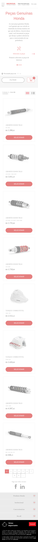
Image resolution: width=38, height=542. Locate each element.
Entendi (32, 524)
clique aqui (28, 534)
